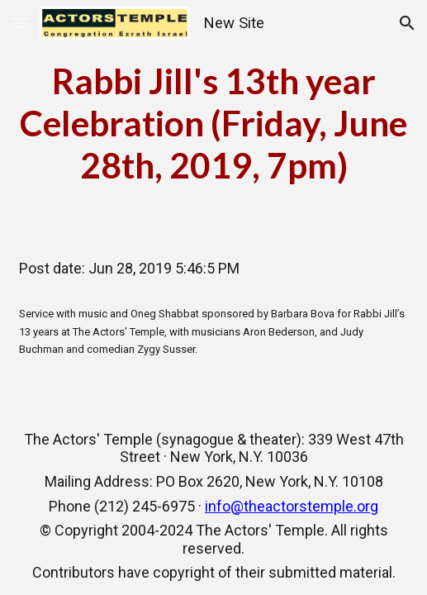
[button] (20, 22)
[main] (213, 123)
